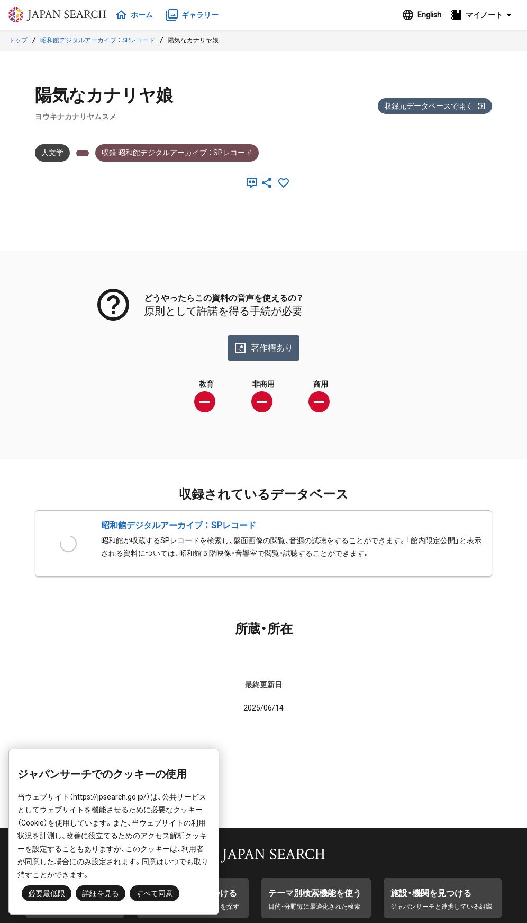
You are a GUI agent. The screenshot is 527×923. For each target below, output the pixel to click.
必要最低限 (46, 893)
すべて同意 (154, 893)
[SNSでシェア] (266, 182)
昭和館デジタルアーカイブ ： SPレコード (97, 40)
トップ (18, 40)
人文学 (52, 152)
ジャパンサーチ (59, 15)
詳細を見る (100, 893)
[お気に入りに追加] (283, 182)
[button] (484, 14)
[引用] (249, 182)
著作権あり (263, 348)
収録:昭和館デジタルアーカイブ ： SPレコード (177, 152)
